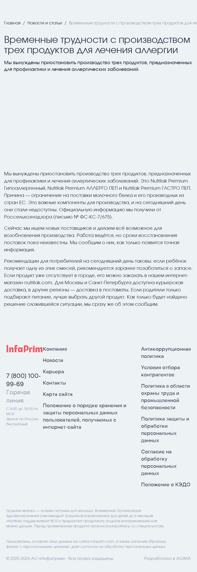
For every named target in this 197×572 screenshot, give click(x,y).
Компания (55, 349)
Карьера (53, 371)
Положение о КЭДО (166, 484)
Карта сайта (58, 394)
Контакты (54, 382)
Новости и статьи (45, 23)
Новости (53, 360)
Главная (13, 23)
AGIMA (183, 559)
